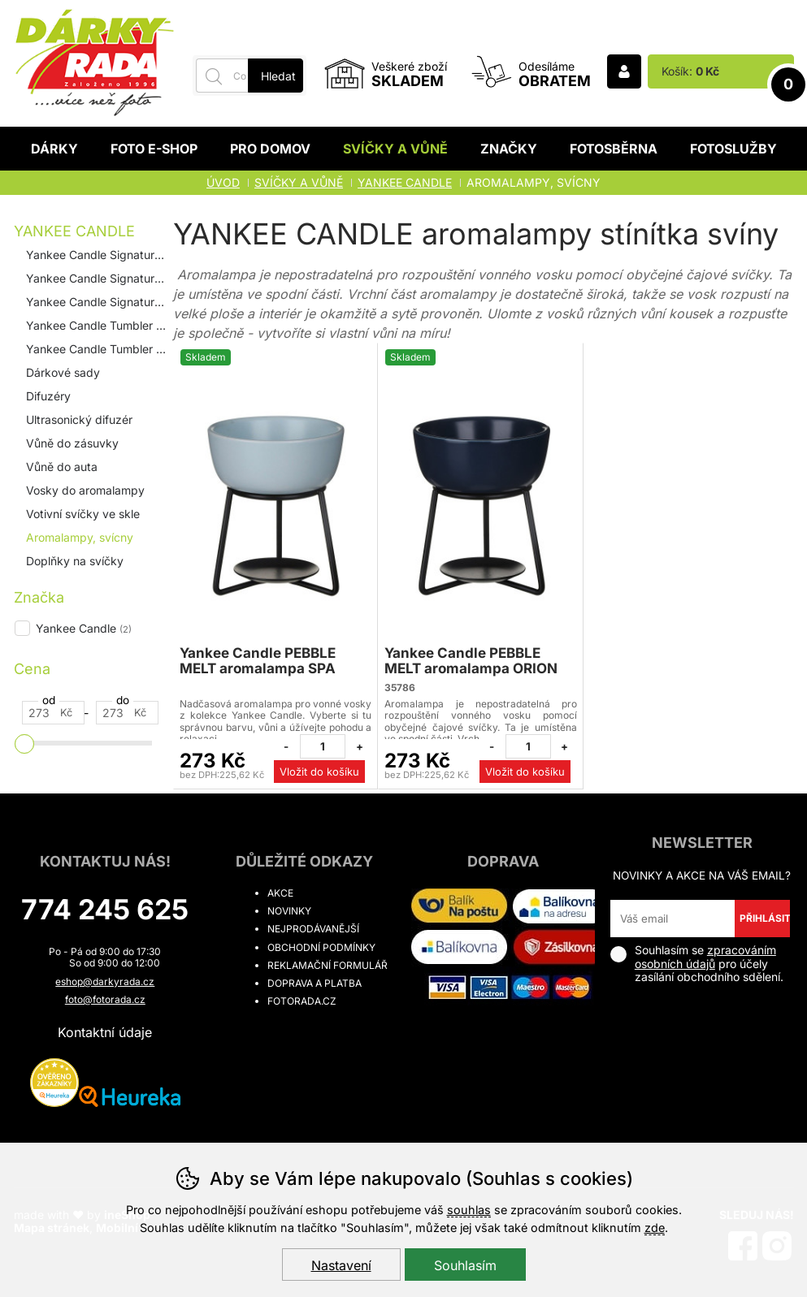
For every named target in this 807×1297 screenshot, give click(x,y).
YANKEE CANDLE (74, 231)
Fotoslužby (733, 149)
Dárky (54, 149)
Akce (280, 893)
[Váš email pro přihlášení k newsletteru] (672, 918)
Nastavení (341, 1265)
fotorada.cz (301, 1001)
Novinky (289, 911)
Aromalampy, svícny (79, 537)
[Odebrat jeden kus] (286, 746)
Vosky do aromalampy (85, 490)
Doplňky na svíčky (75, 561)
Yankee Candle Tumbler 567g (98, 349)
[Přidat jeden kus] (359, 746)
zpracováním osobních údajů (705, 957)
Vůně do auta (62, 466)
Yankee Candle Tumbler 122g (98, 325)
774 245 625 (105, 909)
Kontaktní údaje (105, 1032)
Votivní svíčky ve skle (83, 514)
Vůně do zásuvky (72, 443)
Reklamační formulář (327, 965)
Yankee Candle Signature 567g (98, 302)
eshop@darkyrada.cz (104, 981)
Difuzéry (48, 396)
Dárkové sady (63, 372)
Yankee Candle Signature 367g (98, 278)
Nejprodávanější (313, 929)
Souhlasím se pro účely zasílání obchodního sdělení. (696, 963)
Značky (508, 149)
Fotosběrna (613, 149)
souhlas (469, 1210)
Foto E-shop (154, 149)
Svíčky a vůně (395, 149)
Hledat (278, 76)
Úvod (223, 182)
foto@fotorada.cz (105, 999)
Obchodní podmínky (321, 947)
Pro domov (270, 149)
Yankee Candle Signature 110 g (98, 255)
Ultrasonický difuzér (79, 419)
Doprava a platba (314, 983)
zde (654, 1227)
